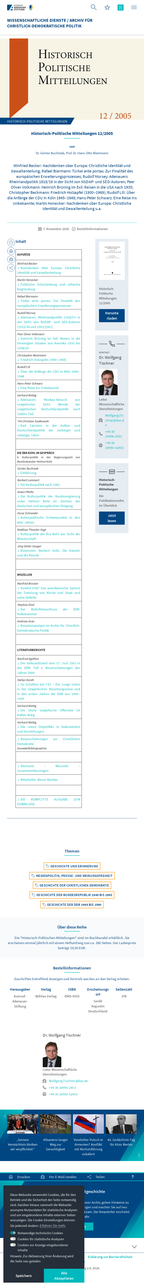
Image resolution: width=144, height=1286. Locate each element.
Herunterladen (111, 316)
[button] (5, 1116)
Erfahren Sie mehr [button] (53, 1225)
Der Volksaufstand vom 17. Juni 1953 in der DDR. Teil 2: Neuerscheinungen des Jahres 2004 (48, 668)
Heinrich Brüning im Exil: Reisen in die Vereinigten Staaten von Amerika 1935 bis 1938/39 (48, 343)
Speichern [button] (24, 1275)
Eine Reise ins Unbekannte (38, 388)
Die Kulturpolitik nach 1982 (38, 484)
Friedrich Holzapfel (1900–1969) (41, 359)
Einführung (26, 473)
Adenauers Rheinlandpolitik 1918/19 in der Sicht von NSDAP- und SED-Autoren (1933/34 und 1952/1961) (48, 322)
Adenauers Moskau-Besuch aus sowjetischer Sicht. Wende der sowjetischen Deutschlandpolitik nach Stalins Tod (48, 406)
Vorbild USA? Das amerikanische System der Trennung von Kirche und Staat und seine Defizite (48, 593)
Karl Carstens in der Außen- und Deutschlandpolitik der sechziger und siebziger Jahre (48, 430)
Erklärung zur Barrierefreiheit (110, 1257)
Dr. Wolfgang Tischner (110, 360)
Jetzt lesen (112, 518)
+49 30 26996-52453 (111, 445)
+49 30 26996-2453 (110, 433)
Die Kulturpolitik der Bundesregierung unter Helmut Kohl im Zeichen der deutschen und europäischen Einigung (48, 501)
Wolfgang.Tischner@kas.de (111, 420)
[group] (22, 1133)
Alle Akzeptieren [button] (64, 1276)
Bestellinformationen (90, 229)
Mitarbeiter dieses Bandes (37, 779)
